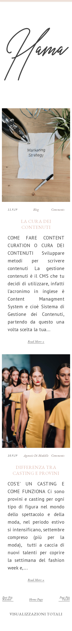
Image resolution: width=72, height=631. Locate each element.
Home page (36, 600)
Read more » (36, 342)
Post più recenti (7, 599)
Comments (57, 210)
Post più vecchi (65, 599)
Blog (36, 210)
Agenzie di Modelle (36, 456)
